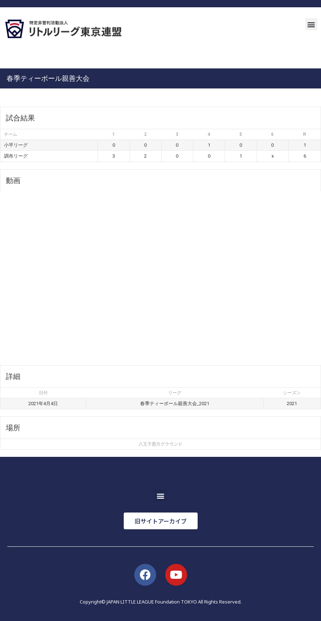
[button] (311, 24)
